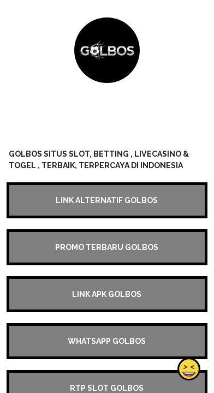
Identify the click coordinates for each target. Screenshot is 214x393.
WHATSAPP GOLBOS (107, 341)
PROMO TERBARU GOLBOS (106, 247)
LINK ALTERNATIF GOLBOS (107, 200)
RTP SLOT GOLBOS (107, 388)
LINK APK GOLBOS (106, 294)
